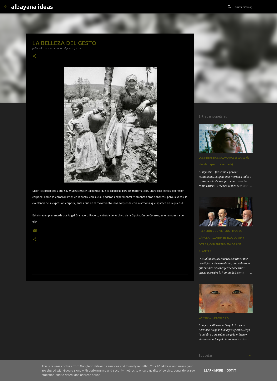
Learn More (213, 370)
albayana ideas (32, 6)
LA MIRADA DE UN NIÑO (214, 317)
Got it (231, 370)
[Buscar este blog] (253, 6)
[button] (34, 56)
